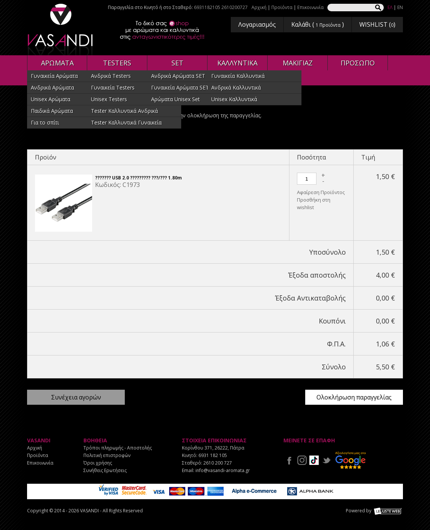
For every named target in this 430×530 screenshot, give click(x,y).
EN (400, 7)
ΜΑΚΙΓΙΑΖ (298, 62)
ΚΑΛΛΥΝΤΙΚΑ (237, 62)
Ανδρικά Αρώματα (52, 87)
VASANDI (61, 29)
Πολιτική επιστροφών (106, 455)
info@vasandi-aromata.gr (222, 470)
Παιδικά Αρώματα (52, 110)
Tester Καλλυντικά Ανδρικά (124, 110)
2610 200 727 (217, 463)
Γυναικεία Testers (113, 87)
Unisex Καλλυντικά (234, 99)
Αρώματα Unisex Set (175, 99)
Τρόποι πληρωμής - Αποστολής (117, 448)
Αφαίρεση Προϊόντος (321, 192)
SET (177, 62)
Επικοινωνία (310, 7)
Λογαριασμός (257, 24)
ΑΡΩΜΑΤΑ (57, 62)
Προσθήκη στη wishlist (313, 203)
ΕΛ (390, 7)
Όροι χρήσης (97, 463)
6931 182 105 (212, 455)
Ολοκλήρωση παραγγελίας (354, 397)
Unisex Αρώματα (50, 99)
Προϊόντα (281, 7)
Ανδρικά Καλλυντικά (236, 87)
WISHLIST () (377, 24)
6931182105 (207, 7)
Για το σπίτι (45, 122)
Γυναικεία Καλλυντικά (238, 75)
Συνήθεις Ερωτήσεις (105, 470)
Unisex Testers (109, 99)
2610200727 (234, 7)
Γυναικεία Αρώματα (54, 75)
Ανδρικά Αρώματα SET (178, 75)
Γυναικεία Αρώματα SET (180, 87)
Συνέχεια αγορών (76, 397)
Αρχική (258, 7)
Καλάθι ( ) (317, 24)
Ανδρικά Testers (111, 75)
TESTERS (117, 62)
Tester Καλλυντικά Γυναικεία (126, 122)
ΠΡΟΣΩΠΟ (358, 62)
